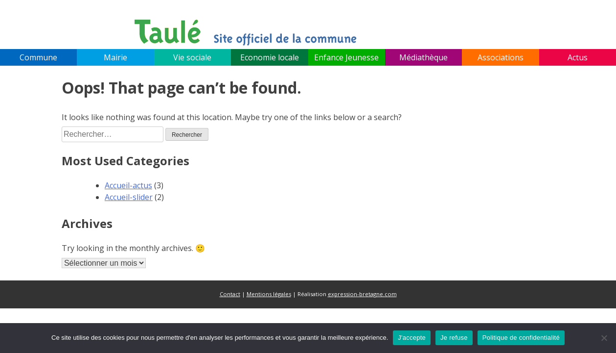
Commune (38, 57)
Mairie (115, 57)
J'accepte (412, 337)
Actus (578, 57)
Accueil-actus (128, 185)
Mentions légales (269, 294)
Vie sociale (192, 57)
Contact (230, 294)
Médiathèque (423, 57)
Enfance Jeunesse (346, 57)
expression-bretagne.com (362, 294)
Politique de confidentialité (521, 337)
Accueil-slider (129, 197)
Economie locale (269, 57)
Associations (501, 57)
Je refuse (454, 337)
